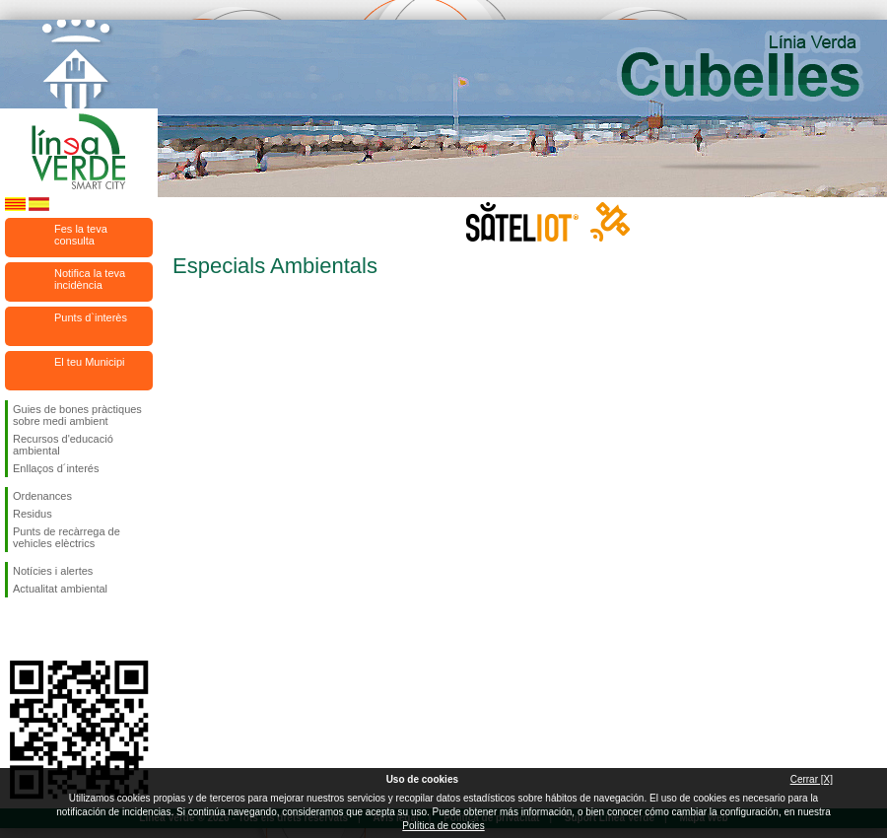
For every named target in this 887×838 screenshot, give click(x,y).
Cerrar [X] (811, 779)
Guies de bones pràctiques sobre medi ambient (77, 415)
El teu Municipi (89, 362)
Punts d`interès (90, 317)
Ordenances (42, 496)
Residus (32, 514)
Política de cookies (443, 825)
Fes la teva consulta (80, 234)
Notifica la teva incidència (89, 279)
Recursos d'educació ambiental (63, 444)
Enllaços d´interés (56, 468)
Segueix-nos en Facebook (17, 629)
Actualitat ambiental (60, 588)
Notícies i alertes (53, 571)
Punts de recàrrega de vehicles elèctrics (66, 537)
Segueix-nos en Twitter (49, 629)
